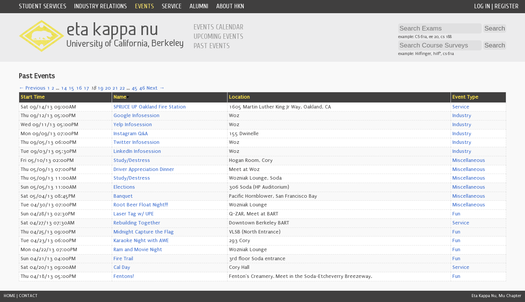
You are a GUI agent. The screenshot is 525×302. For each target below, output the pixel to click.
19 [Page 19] (100, 88)
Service (172, 6)
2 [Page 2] (53, 88)
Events (144, 6)
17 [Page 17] (86, 88)
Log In (482, 6)
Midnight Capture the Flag (144, 232)
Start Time (33, 97)
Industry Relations (100, 6)
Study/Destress (132, 160)
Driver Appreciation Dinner (144, 169)
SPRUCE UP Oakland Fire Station (150, 107)
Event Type (465, 97)
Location (239, 97)
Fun (456, 214)
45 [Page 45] (135, 88)
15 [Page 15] (71, 88)
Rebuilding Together (137, 223)
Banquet (123, 196)
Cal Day (122, 267)
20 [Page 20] (108, 88)
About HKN (230, 6)
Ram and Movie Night (138, 250)
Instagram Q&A (131, 134)
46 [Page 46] (142, 88)
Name (120, 97)
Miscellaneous (468, 160)
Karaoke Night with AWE (141, 241)
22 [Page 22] (122, 88)
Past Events (212, 46)
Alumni (199, 6)
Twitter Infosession (136, 142)
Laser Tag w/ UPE (134, 214)
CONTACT (28, 295)
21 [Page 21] (115, 88)
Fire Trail (123, 259)
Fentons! (124, 276)
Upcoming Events (218, 36)
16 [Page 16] (79, 88)
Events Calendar (218, 27)
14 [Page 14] (64, 88)
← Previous (32, 88)
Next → (155, 88)
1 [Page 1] (48, 88)
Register (507, 6)
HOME (9, 295)
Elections (124, 187)
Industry (461, 116)
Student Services (42, 6)
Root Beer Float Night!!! (141, 205)
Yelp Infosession (133, 125)
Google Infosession (136, 116)
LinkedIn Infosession (137, 151)
